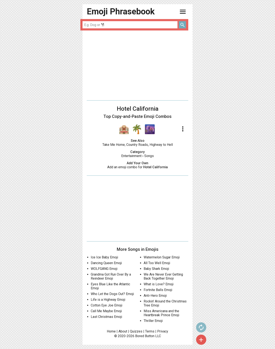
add (201, 340)
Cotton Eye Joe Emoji (106, 305)
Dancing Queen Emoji (106, 263)
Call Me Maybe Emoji (106, 311)
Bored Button (144, 336)
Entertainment (131, 156)
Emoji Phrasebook (121, 12)
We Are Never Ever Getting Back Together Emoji (163, 276)
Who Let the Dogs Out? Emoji (112, 294)
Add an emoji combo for (137, 167)
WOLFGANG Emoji (104, 269)
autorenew (201, 327)
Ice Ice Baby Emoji (104, 257)
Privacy (162, 331)
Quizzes (136, 331)
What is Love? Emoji (158, 284)
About (122, 331)
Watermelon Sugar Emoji (162, 257)
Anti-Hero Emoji (155, 296)
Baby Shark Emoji (156, 269)
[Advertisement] (137, 65)
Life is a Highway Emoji (108, 300)
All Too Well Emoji (157, 263)
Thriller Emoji (153, 321)
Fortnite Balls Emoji (158, 290)
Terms (149, 331)
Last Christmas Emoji (106, 317)
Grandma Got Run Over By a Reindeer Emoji (111, 276)
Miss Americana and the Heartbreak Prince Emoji (161, 313)
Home (111, 331)
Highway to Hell (161, 145)
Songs (149, 156)
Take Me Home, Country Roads (125, 145)
